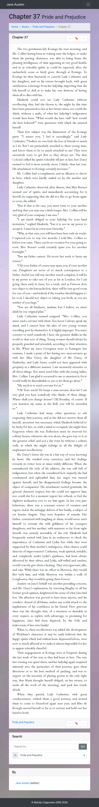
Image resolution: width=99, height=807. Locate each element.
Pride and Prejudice (44, 26)
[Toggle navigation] (88, 4)
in (15, 755)
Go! (83, 746)
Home (14, 26)
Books (25, 26)
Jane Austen (15, 4)
